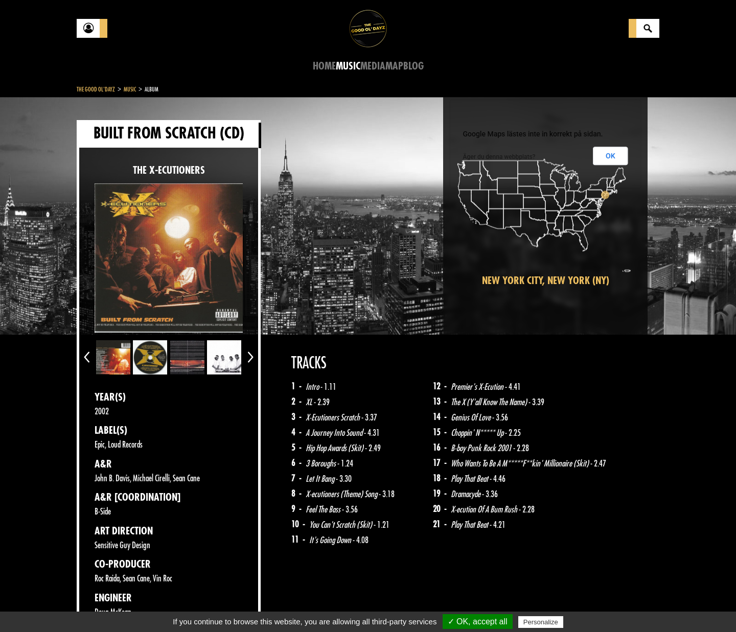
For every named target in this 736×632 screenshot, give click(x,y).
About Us (204, 606)
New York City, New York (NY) (545, 280)
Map (394, 66)
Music (348, 66)
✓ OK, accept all (478, 621)
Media (372, 66)
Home (324, 66)
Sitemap (245, 606)
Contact (102, 605)
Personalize (540, 622)
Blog (413, 66)
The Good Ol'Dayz (96, 89)
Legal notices (157, 606)
